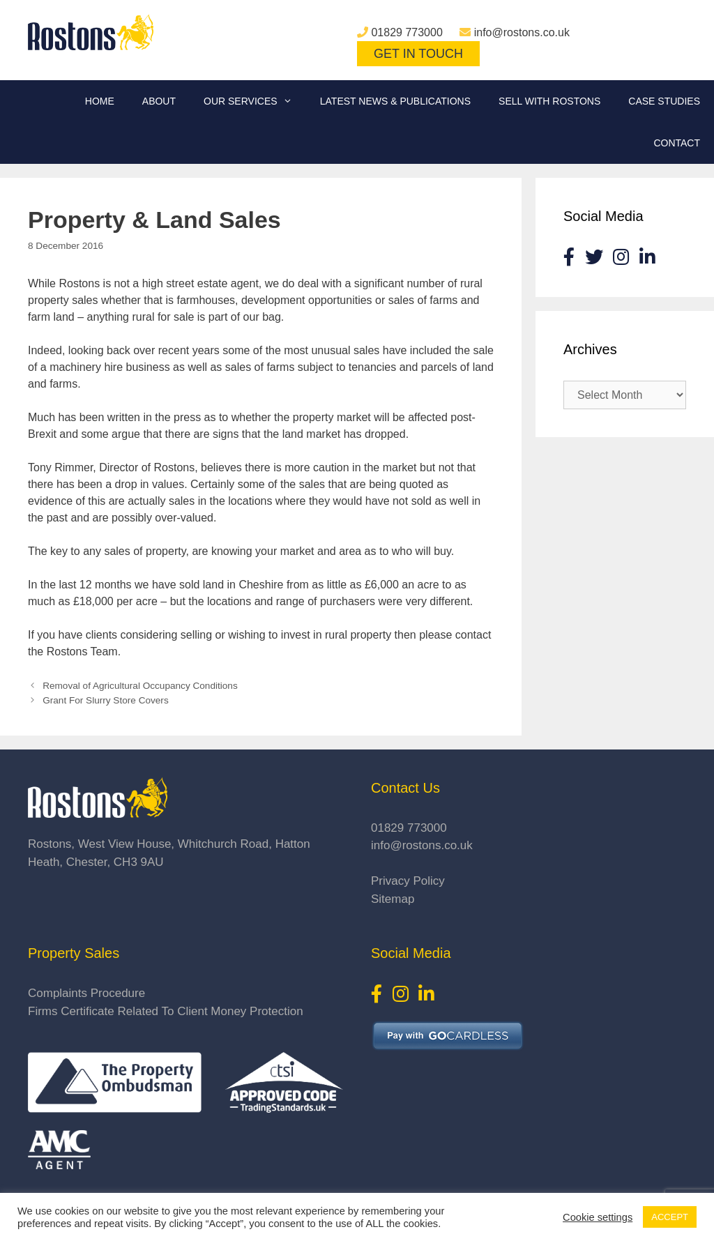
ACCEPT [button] (669, 1217)
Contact (676, 143)
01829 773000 (406, 32)
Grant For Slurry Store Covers (106, 700)
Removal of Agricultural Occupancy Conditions (140, 685)
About (159, 101)
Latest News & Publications (395, 101)
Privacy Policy (408, 881)
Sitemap (392, 899)
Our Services (255, 101)
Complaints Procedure (86, 993)
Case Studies (664, 101)
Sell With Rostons (549, 101)
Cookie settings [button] (597, 1217)
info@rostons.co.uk (522, 32)
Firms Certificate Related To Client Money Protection (165, 1011)
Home (99, 101)
